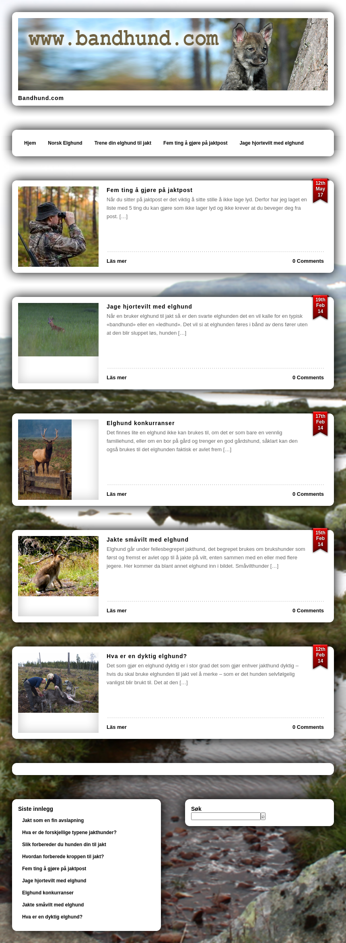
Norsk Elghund (65, 143)
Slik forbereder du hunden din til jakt (64, 844)
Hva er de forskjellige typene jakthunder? (69, 832)
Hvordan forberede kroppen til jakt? (63, 856)
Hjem (30, 143)
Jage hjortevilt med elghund (271, 143)
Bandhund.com (41, 98)
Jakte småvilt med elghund (148, 539)
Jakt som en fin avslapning (53, 820)
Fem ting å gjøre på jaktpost (195, 143)
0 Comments (308, 261)
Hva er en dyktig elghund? (147, 656)
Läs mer (117, 261)
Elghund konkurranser (141, 423)
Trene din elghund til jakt (123, 143)
